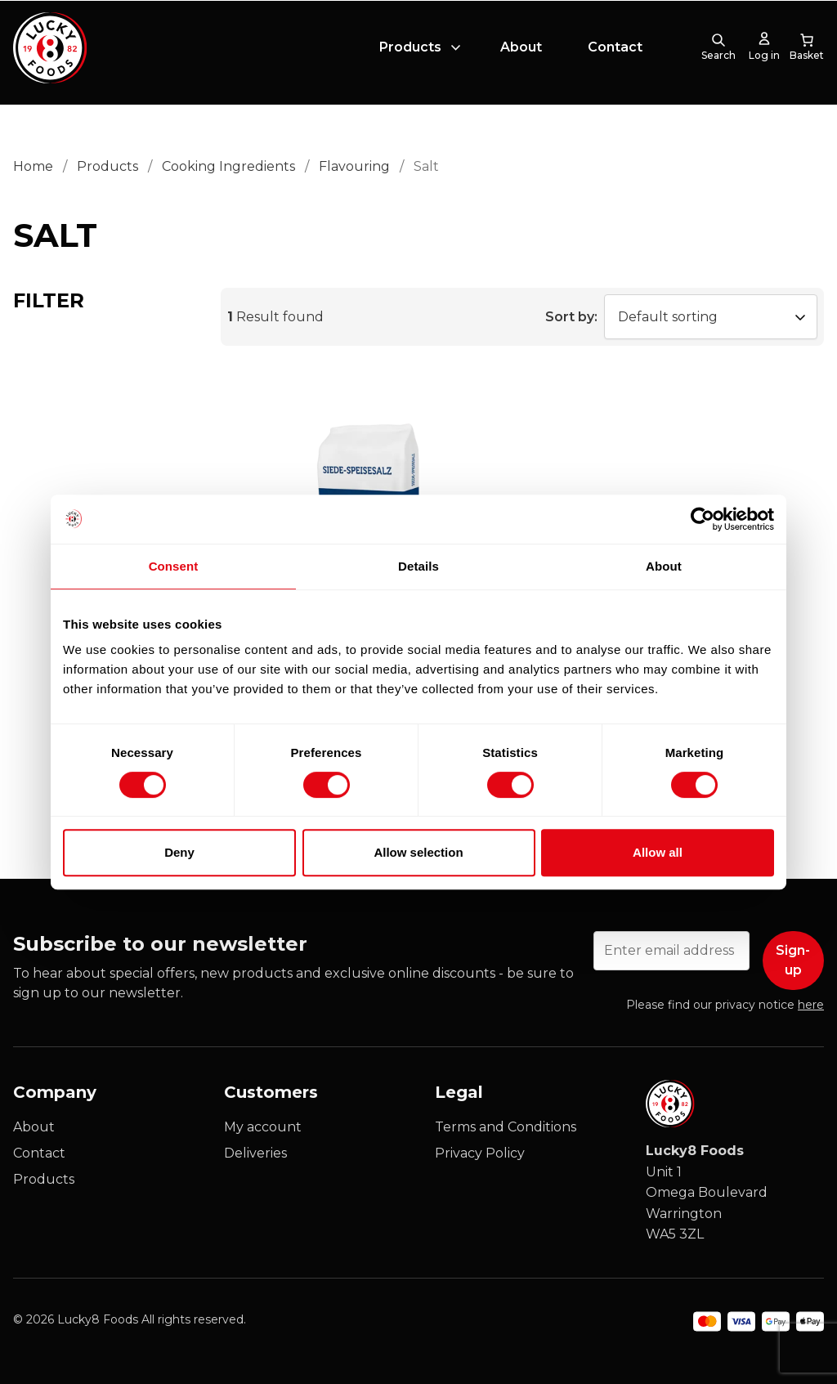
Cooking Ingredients (228, 166)
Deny (179, 852)
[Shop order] (710, 316)
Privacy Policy (480, 1153)
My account (263, 1127)
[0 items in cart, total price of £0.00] (807, 52)
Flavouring (354, 166)
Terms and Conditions (505, 1127)
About (521, 52)
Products (410, 52)
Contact (615, 52)
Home (33, 166)
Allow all (658, 852)
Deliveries (255, 1153)
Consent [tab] (174, 566)
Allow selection (418, 852)
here (811, 1004)
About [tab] (664, 566)
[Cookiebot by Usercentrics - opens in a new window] (702, 519)
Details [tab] (418, 566)
